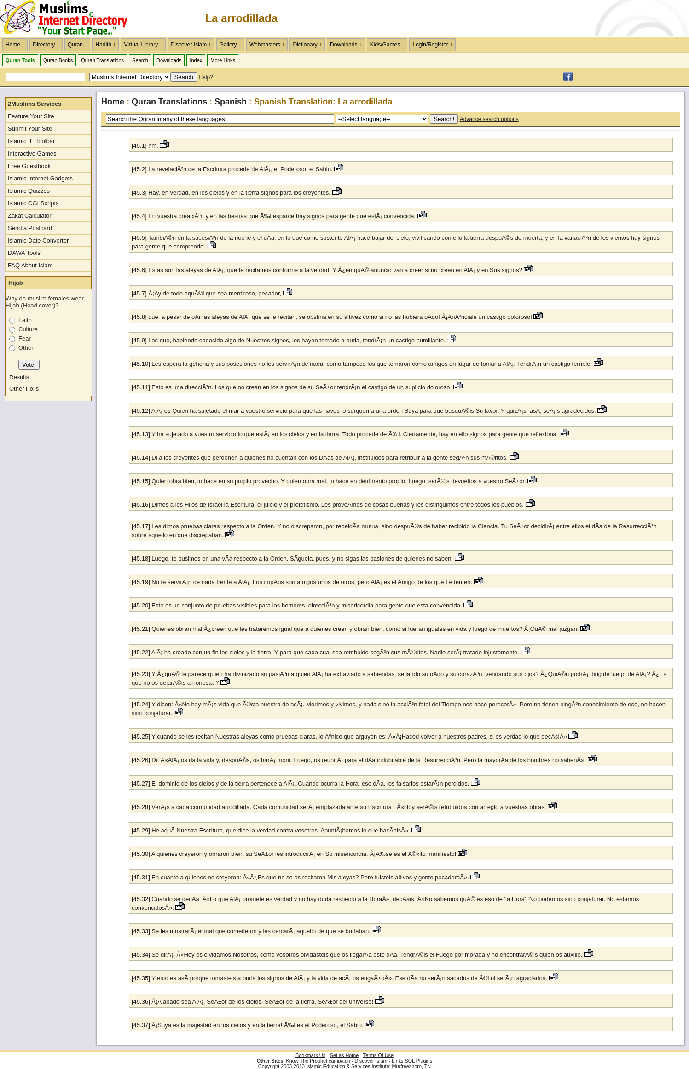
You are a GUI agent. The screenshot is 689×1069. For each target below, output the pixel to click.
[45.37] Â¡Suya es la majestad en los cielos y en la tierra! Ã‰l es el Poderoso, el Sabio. (248, 1025)
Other (26, 347)
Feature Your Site (31, 116)
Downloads (168, 60)
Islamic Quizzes (29, 190)
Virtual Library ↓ (143, 44)
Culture (28, 329)
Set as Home (344, 1055)
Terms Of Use (378, 1055)
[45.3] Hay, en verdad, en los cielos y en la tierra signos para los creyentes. (232, 192)
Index (196, 60)
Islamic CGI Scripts (33, 203)
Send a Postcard (30, 228)
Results (19, 377)
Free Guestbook (29, 165)
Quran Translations (102, 60)
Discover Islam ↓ (191, 44)
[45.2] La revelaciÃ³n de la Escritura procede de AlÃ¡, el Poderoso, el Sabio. (233, 169)
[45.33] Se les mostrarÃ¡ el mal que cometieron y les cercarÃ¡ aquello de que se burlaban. (252, 931)
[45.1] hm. (146, 145)
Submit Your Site (30, 128)
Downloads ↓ (346, 44)
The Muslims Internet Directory (69, 18)
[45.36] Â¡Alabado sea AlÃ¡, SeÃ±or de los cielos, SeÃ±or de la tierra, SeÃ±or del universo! (253, 1001)
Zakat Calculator (30, 215)
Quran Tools (20, 60)
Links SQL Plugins (412, 1060)
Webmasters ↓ (266, 44)
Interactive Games (32, 153)
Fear (24, 338)
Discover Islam (371, 1060)
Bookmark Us (310, 1055)
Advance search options (489, 119)
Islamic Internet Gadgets (40, 178)
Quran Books (58, 60)
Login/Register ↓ (432, 44)
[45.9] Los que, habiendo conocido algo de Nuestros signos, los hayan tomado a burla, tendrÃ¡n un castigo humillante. (289, 340)
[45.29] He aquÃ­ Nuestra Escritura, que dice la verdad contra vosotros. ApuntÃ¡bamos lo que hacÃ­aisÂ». (271, 830)
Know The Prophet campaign (318, 1060)
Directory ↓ (46, 44)
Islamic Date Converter (38, 240)
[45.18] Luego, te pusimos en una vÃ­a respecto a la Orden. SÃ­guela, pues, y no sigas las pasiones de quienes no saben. (293, 558)
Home (112, 101)
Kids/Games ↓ (387, 44)
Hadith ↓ (105, 44)
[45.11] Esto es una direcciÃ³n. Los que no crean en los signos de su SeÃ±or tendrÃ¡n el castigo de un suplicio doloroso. (292, 387)
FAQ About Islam (30, 265)
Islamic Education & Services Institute (347, 1066)
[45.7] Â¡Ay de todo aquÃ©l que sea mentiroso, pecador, (207, 293)
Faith (25, 320)
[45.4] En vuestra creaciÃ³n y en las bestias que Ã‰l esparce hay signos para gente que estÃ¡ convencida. (274, 216)
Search (140, 60)
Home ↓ (15, 44)
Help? (205, 77)
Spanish (230, 101)
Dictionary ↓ (307, 44)
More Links (222, 60)
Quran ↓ (77, 44)
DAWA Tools (24, 252)
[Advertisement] (581, 18)
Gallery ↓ (230, 44)
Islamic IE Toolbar (31, 141)
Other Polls (24, 388)
